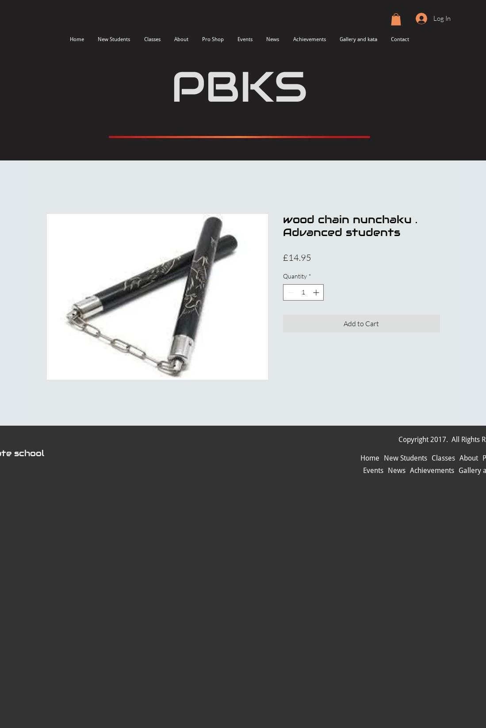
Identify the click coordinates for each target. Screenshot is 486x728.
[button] (396, 19)
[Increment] (316, 292)
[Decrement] (289, 292)
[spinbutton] (303, 292)
